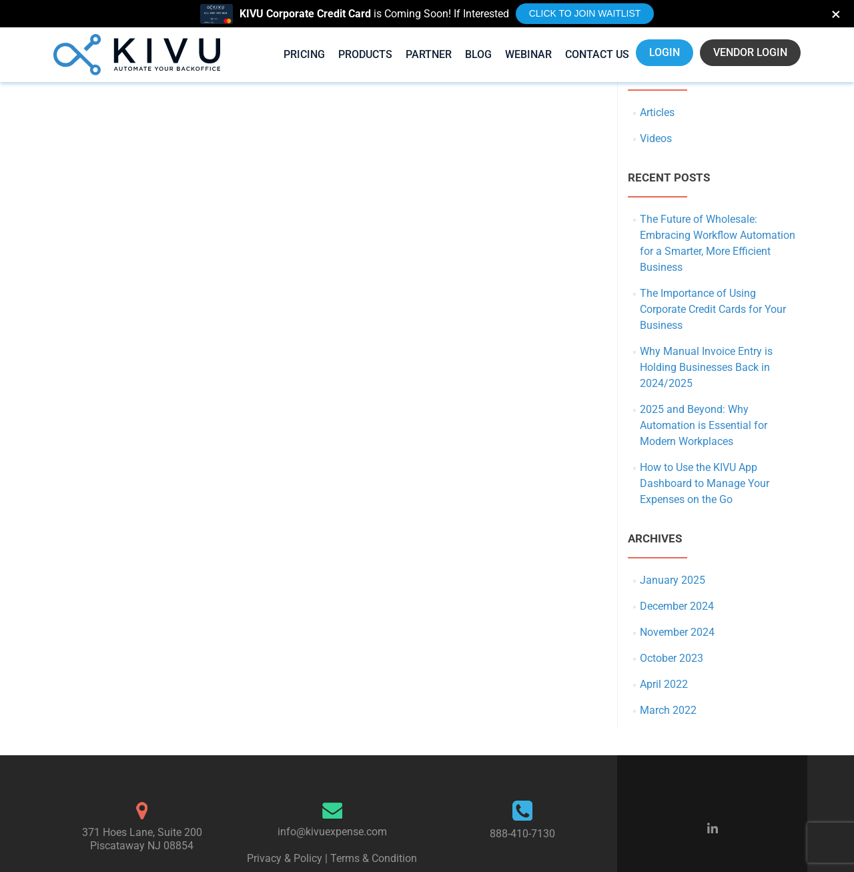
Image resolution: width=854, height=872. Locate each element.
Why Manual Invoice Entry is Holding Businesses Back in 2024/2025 (706, 367)
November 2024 (677, 632)
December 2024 (677, 606)
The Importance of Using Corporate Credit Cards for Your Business (713, 309)
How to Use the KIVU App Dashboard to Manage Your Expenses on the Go (704, 483)
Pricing (304, 54)
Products (365, 54)
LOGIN (664, 52)
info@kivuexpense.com (332, 831)
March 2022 (668, 710)
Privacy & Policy (284, 858)
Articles (657, 112)
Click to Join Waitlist (585, 13)
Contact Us (597, 54)
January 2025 (672, 580)
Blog (478, 54)
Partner (429, 54)
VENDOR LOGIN (750, 52)
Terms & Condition (373, 858)
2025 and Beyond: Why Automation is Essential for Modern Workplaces (703, 425)
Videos (656, 138)
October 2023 (671, 658)
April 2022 (664, 684)
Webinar (528, 54)
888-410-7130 (522, 833)
